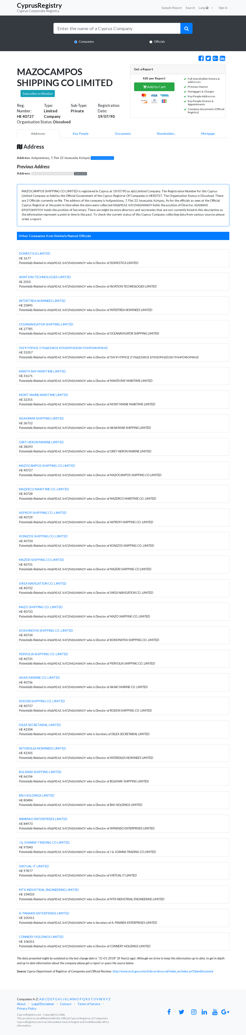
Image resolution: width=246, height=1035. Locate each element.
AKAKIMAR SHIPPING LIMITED (41, 418)
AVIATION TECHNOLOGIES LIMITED (45, 277)
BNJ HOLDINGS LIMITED (36, 795)
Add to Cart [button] (154, 86)
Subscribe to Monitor (38, 93)
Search (190, 8)
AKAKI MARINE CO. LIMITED (39, 677)
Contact (65, 1004)
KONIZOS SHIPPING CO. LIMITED (43, 536)
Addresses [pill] (38, 133)
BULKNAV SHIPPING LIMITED (40, 772)
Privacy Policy (26, 1008)
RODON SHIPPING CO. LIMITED (42, 701)
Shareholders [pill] (166, 133)
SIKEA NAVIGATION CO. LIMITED (42, 583)
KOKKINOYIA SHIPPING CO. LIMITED (46, 630)
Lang (204, 8)
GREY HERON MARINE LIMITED (41, 442)
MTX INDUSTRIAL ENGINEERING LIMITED (49, 890)
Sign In (223, 8)
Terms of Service (88, 1004)
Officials (159, 41)
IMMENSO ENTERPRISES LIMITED (43, 819)
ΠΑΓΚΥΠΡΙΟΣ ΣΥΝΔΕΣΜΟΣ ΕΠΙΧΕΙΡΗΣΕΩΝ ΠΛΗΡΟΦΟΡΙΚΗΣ (63, 348)
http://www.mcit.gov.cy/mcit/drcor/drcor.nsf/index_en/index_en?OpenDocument (163, 971)
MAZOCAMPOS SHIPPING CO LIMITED (47, 465)
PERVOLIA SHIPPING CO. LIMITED (43, 654)
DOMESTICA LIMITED (34, 253)
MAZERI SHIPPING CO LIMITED (41, 560)
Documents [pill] (123, 133)
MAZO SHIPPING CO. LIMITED (41, 607)
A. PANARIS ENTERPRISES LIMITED (44, 913)
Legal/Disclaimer (43, 1004)
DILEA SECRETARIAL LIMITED (40, 725)
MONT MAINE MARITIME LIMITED (43, 395)
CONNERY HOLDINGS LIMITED (41, 937)
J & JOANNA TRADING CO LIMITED (44, 842)
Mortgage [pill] (208, 133)
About (21, 1004)
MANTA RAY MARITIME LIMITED (42, 371)
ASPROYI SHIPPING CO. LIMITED (42, 513)
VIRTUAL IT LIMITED (34, 866)
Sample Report (171, 8)
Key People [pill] (80, 133)
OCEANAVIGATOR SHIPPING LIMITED (46, 324)
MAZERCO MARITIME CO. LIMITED (44, 489)
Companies (86, 41)
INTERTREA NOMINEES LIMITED (42, 301)
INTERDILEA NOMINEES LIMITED (42, 748)
